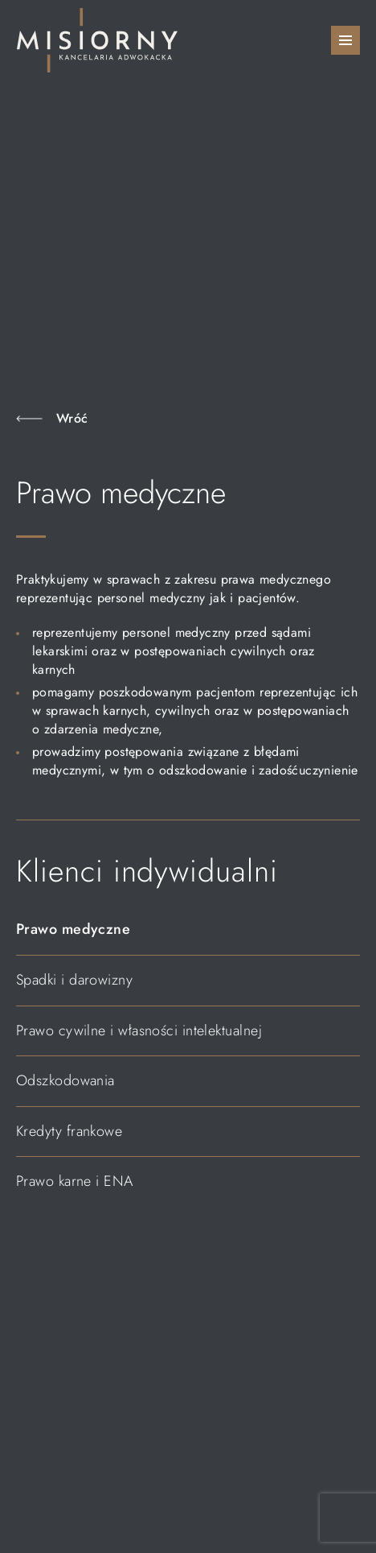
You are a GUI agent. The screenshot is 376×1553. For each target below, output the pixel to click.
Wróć (72, 418)
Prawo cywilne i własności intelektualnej (139, 1030)
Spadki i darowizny (74, 979)
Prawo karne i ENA (74, 1181)
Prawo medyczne (73, 929)
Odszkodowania (65, 1080)
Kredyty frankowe (69, 1131)
